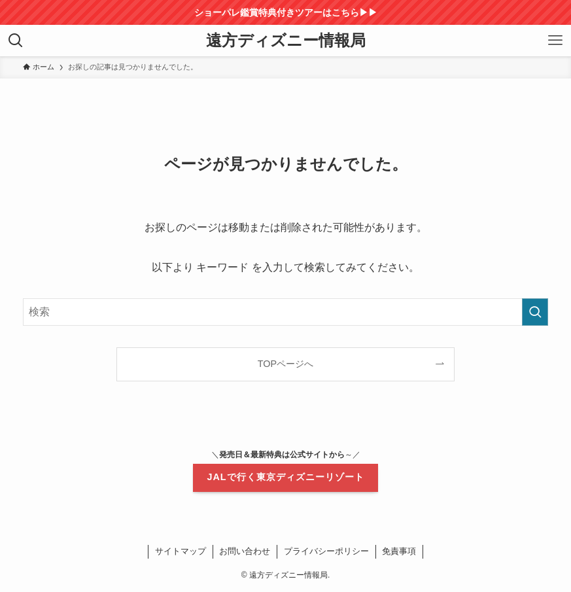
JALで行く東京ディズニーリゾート (285, 477)
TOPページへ (285, 363)
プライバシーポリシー (326, 551)
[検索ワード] (285, 312)
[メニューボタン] (555, 40)
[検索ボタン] (15, 40)
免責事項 (399, 551)
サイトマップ (180, 551)
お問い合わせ (244, 551)
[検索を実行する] (535, 312)
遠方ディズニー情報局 (286, 40)
